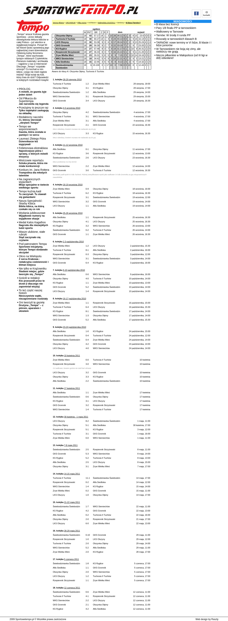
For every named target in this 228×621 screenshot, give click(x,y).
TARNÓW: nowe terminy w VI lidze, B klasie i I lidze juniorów (183, 44)
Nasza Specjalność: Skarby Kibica (31, 205)
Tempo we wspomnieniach (32, 130)
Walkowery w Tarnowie (169, 31)
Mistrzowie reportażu (33, 163)
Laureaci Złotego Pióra (32, 141)
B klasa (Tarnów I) (133, 23)
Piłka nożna (81, 23)
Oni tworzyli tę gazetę (32, 306)
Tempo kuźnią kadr (32, 194)
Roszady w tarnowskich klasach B (176, 38)
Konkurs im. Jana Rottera (34, 172)
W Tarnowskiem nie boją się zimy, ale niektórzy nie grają (178, 50)
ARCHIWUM (70, 23)
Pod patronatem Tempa (33, 248)
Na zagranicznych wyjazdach (34, 183)
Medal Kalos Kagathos (33, 225)
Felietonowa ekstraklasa (33, 152)
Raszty (214, 619)
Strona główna (58, 23)
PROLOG (32, 91)
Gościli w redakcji (32, 282)
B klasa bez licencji (167, 24)
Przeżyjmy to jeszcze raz (34, 110)
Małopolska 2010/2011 (106, 23)
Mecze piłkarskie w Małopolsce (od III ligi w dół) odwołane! (181, 56)
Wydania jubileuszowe (32, 215)
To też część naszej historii (33, 294)
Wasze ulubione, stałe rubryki (32, 236)
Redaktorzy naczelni (31, 119)
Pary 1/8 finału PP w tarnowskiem (176, 27)
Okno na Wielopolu (34, 260)
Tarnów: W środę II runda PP (173, 35)
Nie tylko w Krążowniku (32, 271)
